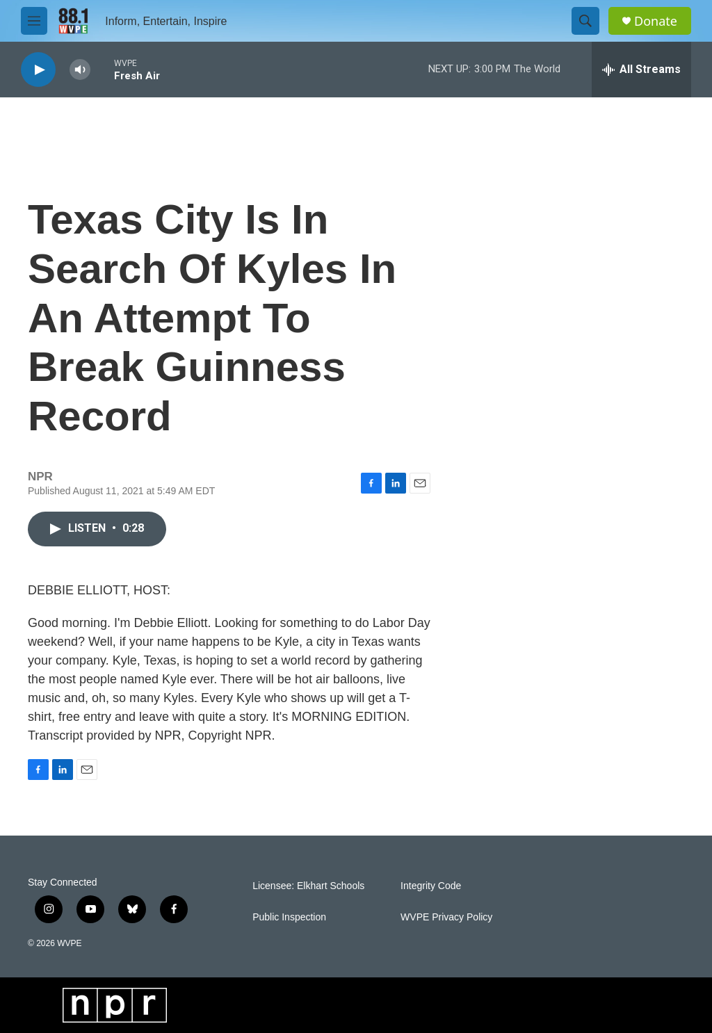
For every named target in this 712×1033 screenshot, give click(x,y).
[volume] (80, 70)
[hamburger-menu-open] (34, 21)
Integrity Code (430, 886)
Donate (655, 21)
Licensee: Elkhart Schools (308, 886)
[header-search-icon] (585, 21)
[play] (38, 70)
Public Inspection (289, 917)
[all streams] (641, 69)
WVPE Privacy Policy (446, 917)
